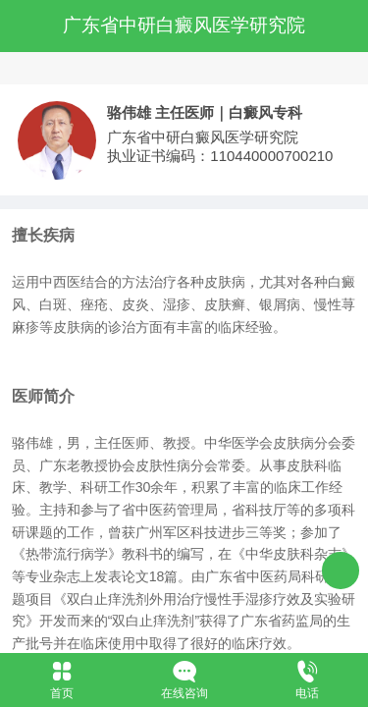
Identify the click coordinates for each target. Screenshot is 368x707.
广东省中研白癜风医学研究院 (184, 25)
